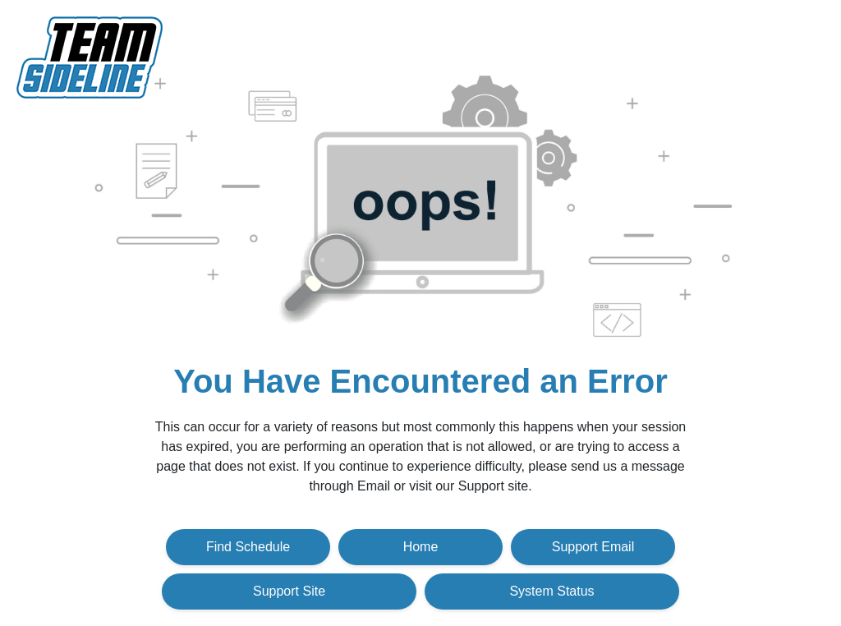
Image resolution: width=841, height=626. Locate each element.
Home (421, 547)
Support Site (289, 591)
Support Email (593, 547)
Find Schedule (248, 547)
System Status (551, 591)
